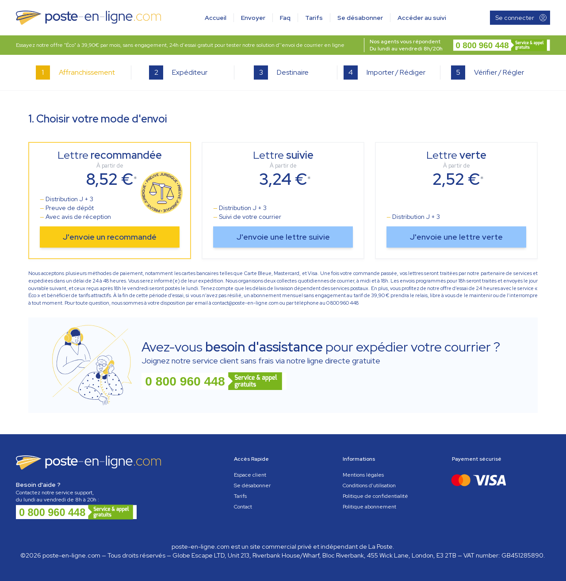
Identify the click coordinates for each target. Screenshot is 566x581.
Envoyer (253, 18)
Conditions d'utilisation (369, 485)
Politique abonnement (369, 506)
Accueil (215, 18)
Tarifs (314, 18)
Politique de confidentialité (375, 496)
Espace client (250, 474)
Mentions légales (363, 474)
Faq (285, 18)
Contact (243, 506)
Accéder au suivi (422, 18)
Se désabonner (360, 18)
